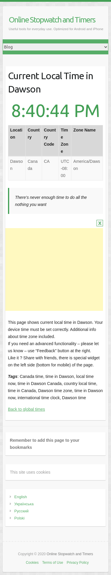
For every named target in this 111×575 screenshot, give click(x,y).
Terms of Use (52, 563)
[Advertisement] (53, 269)
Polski (19, 518)
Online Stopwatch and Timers (52, 19)
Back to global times (26, 409)
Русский (21, 511)
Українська (23, 504)
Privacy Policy (78, 563)
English (20, 497)
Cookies (32, 563)
